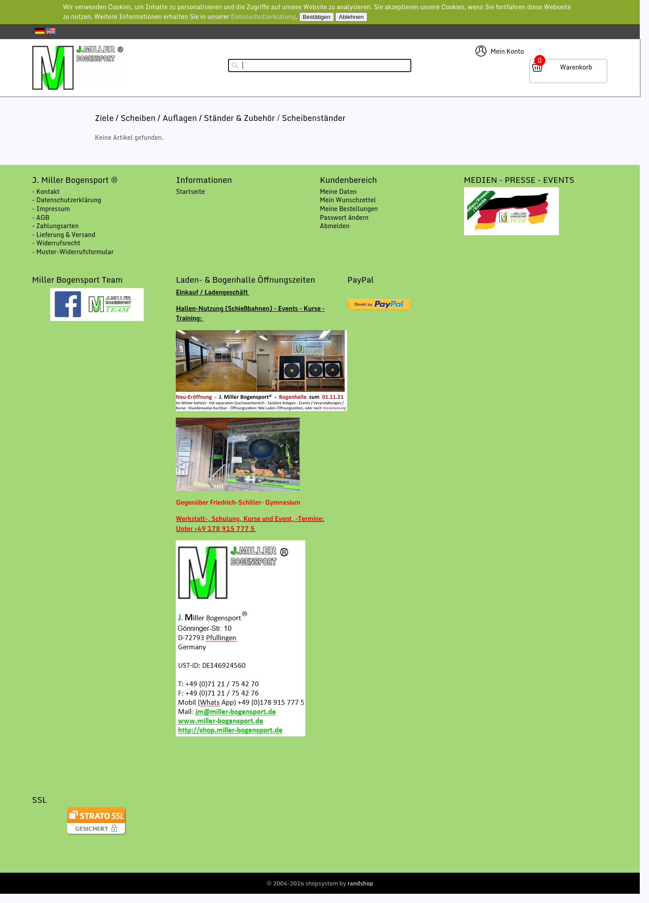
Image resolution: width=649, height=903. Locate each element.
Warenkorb (576, 67)
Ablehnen (351, 17)
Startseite (190, 191)
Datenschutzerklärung (263, 16)
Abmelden (335, 226)
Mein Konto (507, 51)
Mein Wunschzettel (348, 200)
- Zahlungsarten (55, 226)
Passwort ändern (344, 217)
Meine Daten (338, 191)
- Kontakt (46, 191)
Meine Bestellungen (349, 209)
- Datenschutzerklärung (66, 200)
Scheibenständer (314, 117)
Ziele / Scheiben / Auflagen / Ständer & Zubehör (186, 117)
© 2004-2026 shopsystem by (320, 883)
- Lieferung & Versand (63, 234)
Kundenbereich (348, 179)
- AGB (41, 217)
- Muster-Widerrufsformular (73, 252)
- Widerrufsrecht (56, 243)
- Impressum (51, 209)
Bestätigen (316, 17)
